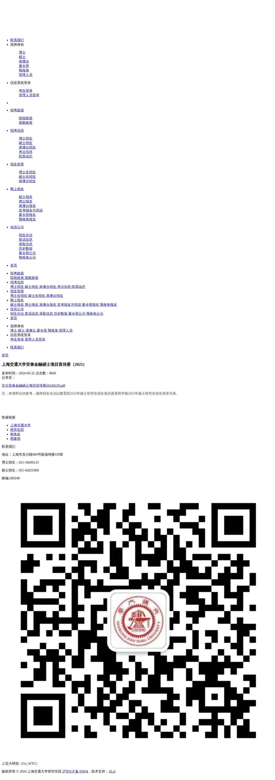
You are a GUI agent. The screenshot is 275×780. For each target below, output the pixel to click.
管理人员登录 (29, 95)
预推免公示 (27, 257)
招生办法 (25, 235)
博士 (22, 52)
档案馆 (15, 438)
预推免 (24, 70)
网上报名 (17, 189)
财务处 (15, 434)
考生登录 (25, 90)
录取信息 (25, 244)
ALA (112, 771)
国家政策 (25, 122)
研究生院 (17, 430)
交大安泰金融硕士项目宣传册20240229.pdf (33, 385)
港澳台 (24, 61)
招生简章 (17, 164)
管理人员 (25, 75)
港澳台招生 (27, 147)
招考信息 (17, 130)
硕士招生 (25, 143)
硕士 (22, 57)
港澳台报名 (27, 206)
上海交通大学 (20, 425)
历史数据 (25, 248)
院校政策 (25, 118)
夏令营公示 (27, 253)
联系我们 (17, 40)
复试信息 (25, 239)
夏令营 (24, 66)
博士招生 (25, 138)
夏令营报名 (27, 215)
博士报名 (25, 201)
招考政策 (17, 110)
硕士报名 (25, 197)
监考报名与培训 (31, 210)
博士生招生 (27, 172)
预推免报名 (27, 219)
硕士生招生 (27, 176)
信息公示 (17, 227)
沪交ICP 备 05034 (75, 771)
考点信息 (25, 152)
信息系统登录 (20, 83)
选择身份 (17, 44)
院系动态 (25, 156)
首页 (13, 265)
